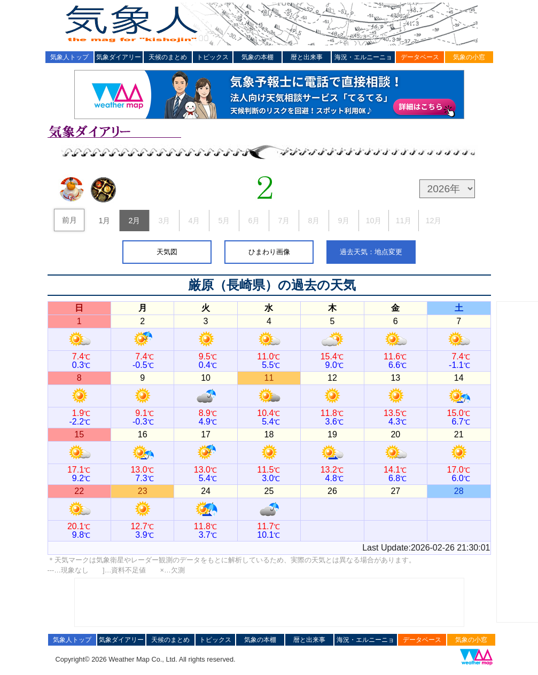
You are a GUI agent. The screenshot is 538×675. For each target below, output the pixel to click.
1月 (104, 220)
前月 (69, 220)
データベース (420, 57)
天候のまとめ (168, 57)
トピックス (213, 57)
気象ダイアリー (118, 57)
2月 (134, 220)
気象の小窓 (469, 57)
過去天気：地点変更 (371, 252)
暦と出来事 (307, 57)
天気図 (167, 252)
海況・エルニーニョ (363, 57)
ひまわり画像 (269, 252)
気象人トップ (69, 57)
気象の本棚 (257, 57)
